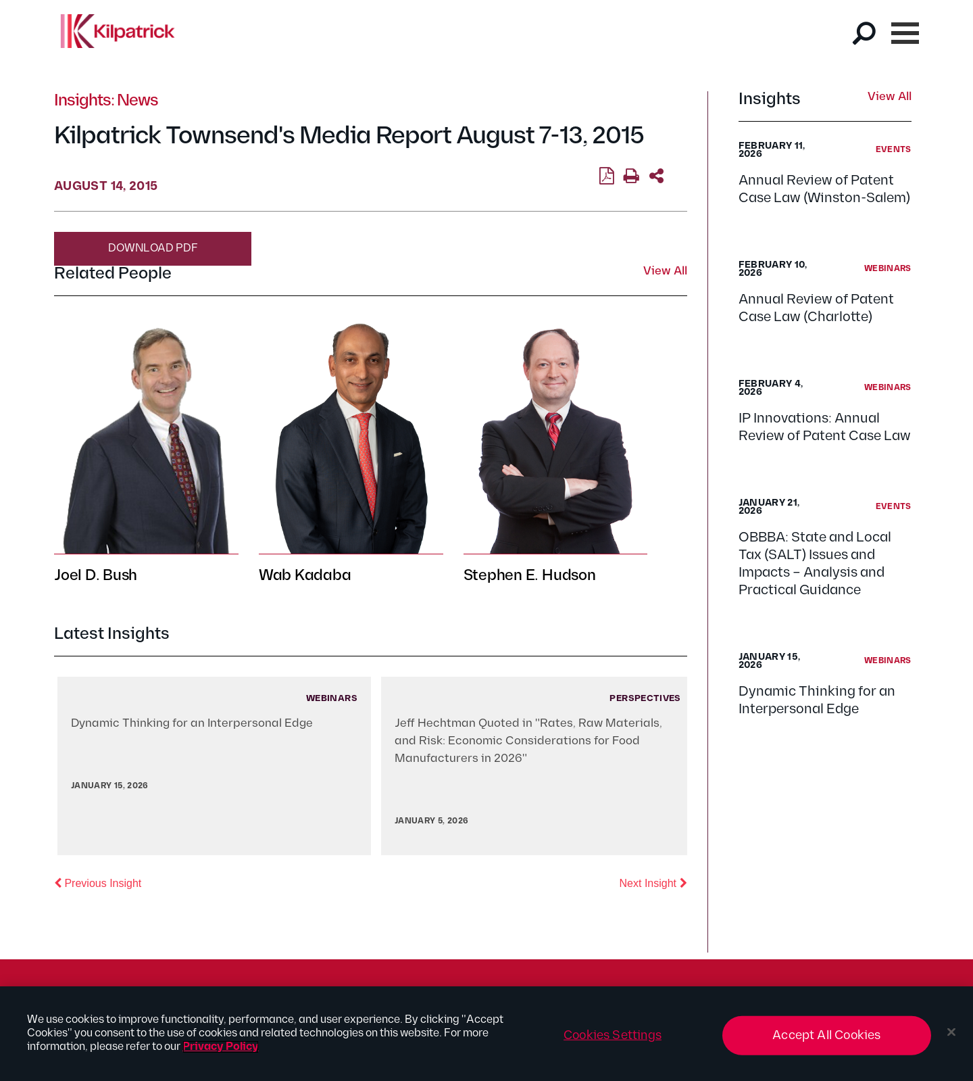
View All (890, 97)
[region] (486, 1033)
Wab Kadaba (305, 576)
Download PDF (153, 248)
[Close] (951, 1032)
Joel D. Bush (95, 576)
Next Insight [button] (653, 882)
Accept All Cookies (826, 1035)
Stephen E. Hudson (530, 576)
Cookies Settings (613, 1035)
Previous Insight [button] (97, 882)
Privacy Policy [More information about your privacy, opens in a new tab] (220, 1046)
